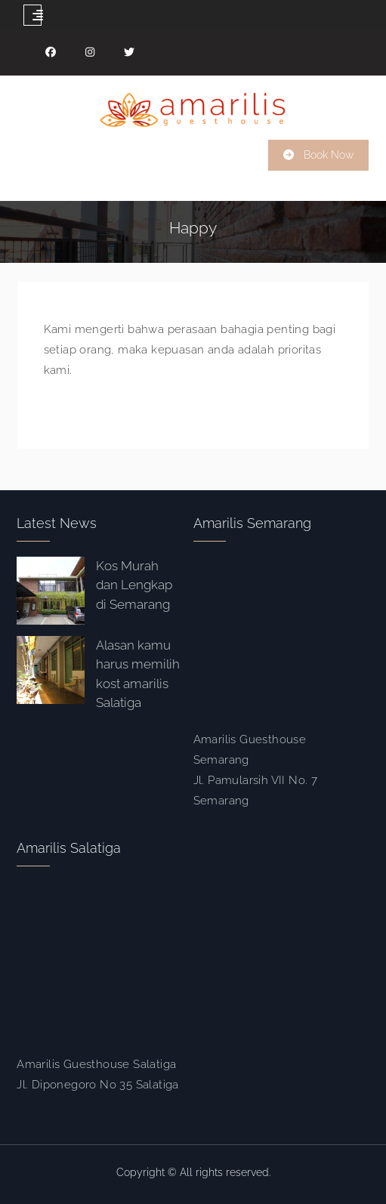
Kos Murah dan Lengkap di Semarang (134, 585)
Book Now (329, 155)
